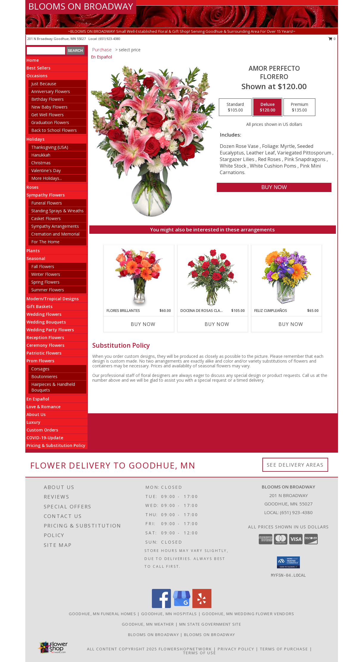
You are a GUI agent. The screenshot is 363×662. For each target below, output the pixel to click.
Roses (32, 187)
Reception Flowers (45, 337)
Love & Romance (43, 406)
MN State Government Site (210, 624)
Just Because (43, 83)
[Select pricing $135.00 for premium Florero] (299, 107)
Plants (33, 250)
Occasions (37, 75)
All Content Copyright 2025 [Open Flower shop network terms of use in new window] (122, 649)
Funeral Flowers (46, 203)
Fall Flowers (42, 266)
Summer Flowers (47, 290)
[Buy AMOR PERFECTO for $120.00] (274, 187)
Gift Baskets (39, 306)
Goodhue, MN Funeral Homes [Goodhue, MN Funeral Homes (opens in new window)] (102, 613)
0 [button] (332, 38)
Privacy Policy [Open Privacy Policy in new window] (236, 649)
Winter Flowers (45, 274)
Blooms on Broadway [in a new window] (209, 634)
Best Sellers (38, 68)
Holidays (35, 139)
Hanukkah (40, 155)
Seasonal (36, 258)
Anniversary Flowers (50, 91)
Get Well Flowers (47, 114)
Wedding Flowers (44, 314)
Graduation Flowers (50, 122)
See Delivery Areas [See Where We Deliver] (295, 464)
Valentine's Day (46, 170)
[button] (288, 562)
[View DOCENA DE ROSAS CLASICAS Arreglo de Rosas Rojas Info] (212, 276)
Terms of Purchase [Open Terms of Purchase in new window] (284, 649)
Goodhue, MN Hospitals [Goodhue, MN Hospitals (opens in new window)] (169, 613)
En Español (38, 399)
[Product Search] (46, 51)
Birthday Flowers (47, 99)
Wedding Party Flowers (50, 329)
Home (33, 60)
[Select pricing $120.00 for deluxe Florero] (267, 107)
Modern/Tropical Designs (53, 298)
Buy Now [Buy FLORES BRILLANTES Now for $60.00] (143, 324)
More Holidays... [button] (46, 178)
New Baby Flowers (49, 107)
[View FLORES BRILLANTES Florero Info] (138, 276)
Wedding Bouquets (46, 322)
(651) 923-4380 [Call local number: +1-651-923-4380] (109, 38)
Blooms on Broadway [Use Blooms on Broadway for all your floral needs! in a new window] (154, 634)
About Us (36, 414)
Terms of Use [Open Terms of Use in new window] (199, 652)
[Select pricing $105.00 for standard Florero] (235, 107)
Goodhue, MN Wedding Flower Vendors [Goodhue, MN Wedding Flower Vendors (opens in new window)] (248, 613)
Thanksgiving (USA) (49, 147)
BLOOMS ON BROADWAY (80, 6)
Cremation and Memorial (55, 234)
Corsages (40, 369)
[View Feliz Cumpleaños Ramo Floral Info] (286, 276)
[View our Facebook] (161, 606)
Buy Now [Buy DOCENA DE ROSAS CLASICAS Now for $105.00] (217, 324)
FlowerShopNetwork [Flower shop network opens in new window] (185, 649)
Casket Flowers (46, 218)
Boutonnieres (44, 376)
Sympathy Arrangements (55, 226)
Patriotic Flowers (44, 353)
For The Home (45, 242)
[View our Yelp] (201, 606)
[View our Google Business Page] (181, 606)
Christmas (41, 163)
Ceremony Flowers (45, 345)
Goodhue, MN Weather (148, 624)
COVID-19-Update (45, 437)
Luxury (33, 422)
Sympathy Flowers (46, 195)
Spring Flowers (45, 282)
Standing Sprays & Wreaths (57, 211)
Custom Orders (42, 430)
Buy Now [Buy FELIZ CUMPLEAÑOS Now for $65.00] (290, 324)
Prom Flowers (40, 361)
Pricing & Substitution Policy (56, 445)
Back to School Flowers (54, 130)
